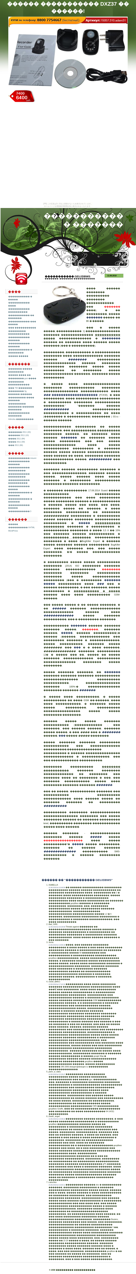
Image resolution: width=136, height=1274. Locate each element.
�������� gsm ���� (22, 378)
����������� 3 (19, 511)
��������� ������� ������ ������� (21, 407)
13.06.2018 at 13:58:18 (57, 945)
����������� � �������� (20, 351)
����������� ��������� (19, 469)
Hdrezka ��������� (21, 419)
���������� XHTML (21, 527)
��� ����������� (22, 328)
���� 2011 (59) (16, 442)
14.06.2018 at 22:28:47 (57, 1074)
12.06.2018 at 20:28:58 (57, 927)
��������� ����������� (19, 332)
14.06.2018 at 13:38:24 (57, 1119)
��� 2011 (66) (15, 445)
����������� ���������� (19, 310)
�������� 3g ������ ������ (20, 392)
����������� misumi (22, 458)
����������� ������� (19, 414)
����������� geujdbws (67, 276)
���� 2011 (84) (16, 439)
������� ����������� (77, 279)
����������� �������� (67, 537)
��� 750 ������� (20, 388)
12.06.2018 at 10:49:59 (57, 887)
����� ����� (18, 356)
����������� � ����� (97, 591)
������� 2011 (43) (19, 432)
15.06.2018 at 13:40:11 (57, 1185)
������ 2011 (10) (18, 435)
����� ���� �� (19, 375)
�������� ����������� (19, 383)
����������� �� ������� (21, 316)
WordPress (13, 531)
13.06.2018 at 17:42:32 (57, 984)
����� (13, 524)
